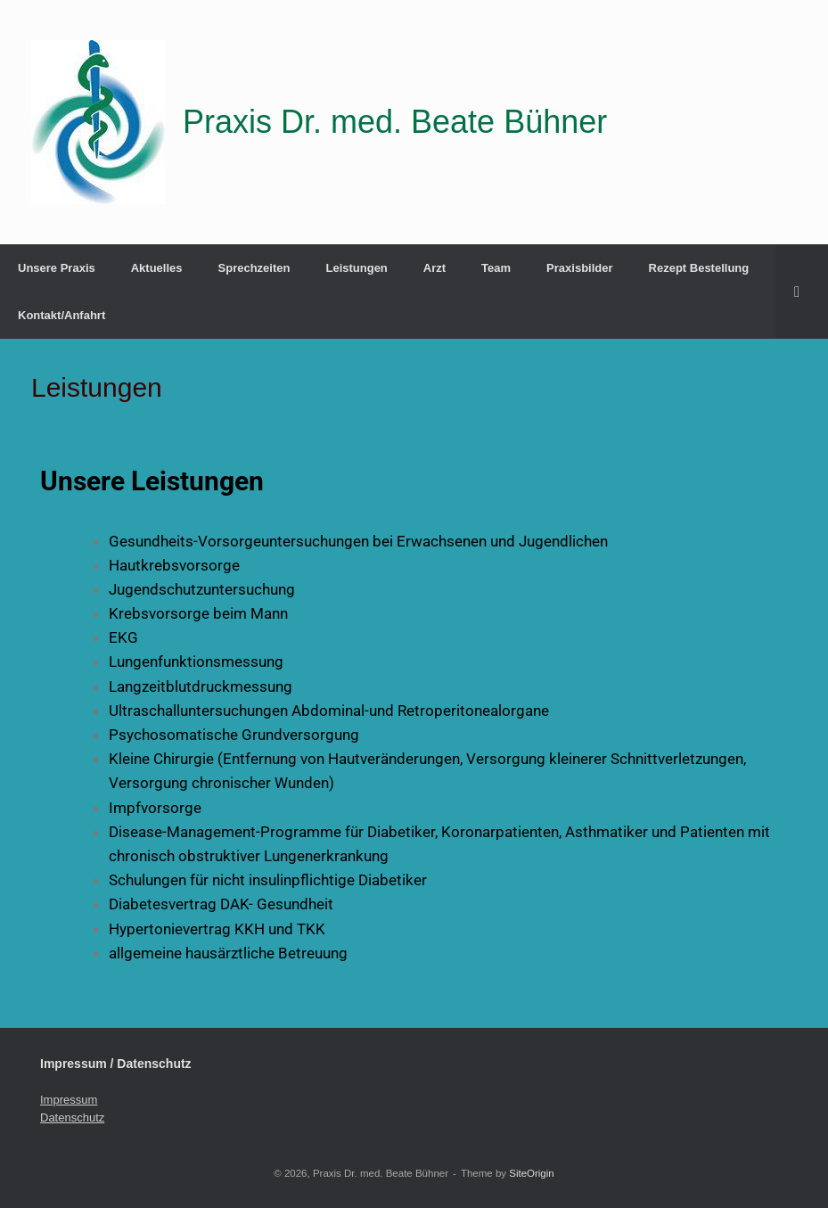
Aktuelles (157, 268)
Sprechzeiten (254, 268)
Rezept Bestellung (699, 268)
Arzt (434, 268)
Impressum (68, 1099)
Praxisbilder (579, 268)
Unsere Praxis (56, 268)
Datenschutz (72, 1117)
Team (496, 268)
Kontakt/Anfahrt (61, 315)
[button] (801, 291)
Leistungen (356, 268)
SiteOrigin (531, 1173)
